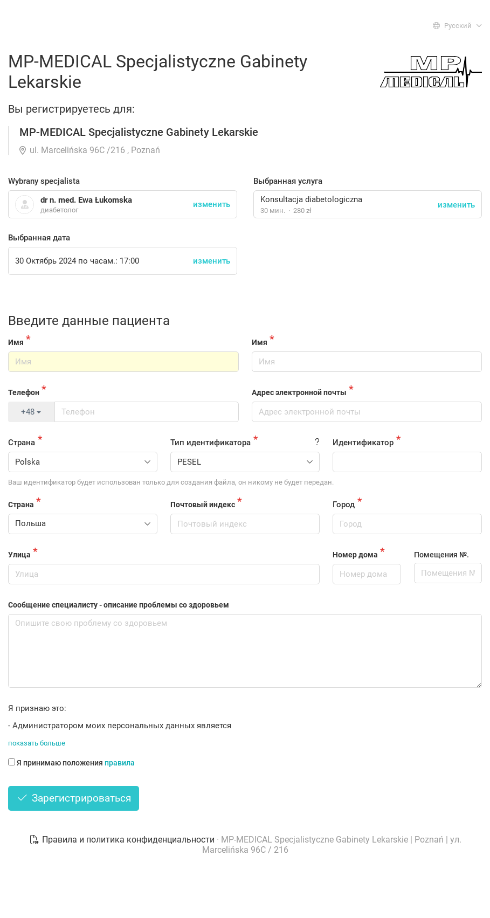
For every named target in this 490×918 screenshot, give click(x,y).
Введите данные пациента (89, 320)
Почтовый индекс (202, 504)
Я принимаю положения (71, 762)
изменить (456, 205)
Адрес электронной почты (299, 392)
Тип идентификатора (210, 442)
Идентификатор (363, 442)
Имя (16, 342)
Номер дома (355, 554)
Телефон (23, 392)
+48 (31, 412)
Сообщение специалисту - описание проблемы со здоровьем (118, 605)
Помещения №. (441, 554)
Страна (21, 442)
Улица (19, 554)
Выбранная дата (39, 238)
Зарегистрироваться (73, 798)
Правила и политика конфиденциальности (123, 839)
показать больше (36, 743)
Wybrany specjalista (44, 181)
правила (120, 762)
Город (344, 504)
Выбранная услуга (287, 181)
